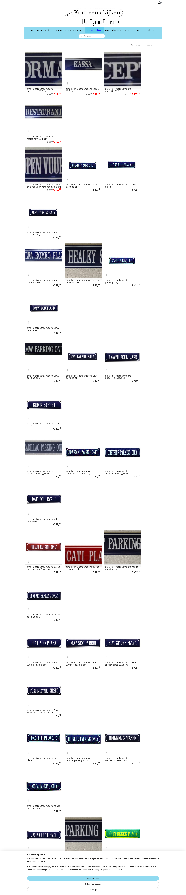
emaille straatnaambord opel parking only (74, 644)
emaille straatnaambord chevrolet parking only (74, 257)
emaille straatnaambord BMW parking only (40, 214)
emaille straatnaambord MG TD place (74, 558)
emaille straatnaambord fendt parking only (108, 300)
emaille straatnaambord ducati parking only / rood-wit (41, 299)
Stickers (141, 30)
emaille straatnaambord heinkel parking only (74, 386)
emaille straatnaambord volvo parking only (74, 773)
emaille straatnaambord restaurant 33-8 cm (143, 85)
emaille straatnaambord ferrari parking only (143, 300)
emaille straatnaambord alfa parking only (143, 128)
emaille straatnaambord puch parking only (40, 687)
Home (32, 30)
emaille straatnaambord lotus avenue (40, 515)
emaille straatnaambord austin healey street (74, 171)
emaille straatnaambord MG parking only (40, 558)
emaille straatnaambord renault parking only (108, 687)
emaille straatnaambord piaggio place (108, 644)
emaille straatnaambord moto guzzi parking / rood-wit (41, 600)
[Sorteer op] (150, 45)
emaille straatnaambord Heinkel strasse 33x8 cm (108, 386)
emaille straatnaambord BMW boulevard (143, 171)
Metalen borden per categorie (69, 30)
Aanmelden (86, 864)
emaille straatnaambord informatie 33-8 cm (40, 85)
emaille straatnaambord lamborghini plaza (74, 472)
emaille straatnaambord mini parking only (143, 558)
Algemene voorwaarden (65, 849)
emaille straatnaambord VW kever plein (143, 773)
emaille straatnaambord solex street (40, 730)
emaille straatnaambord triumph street (40, 773)
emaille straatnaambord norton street (143, 601)
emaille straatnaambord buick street (143, 214)
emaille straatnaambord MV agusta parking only (108, 601)
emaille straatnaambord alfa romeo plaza (40, 171)
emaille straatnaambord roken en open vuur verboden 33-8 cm (40, 127)
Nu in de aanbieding (63, 864)
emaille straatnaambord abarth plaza (108, 128)
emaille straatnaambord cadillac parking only (40, 257)
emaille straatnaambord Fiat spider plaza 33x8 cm (109, 343)
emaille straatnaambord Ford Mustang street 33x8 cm (144, 342)
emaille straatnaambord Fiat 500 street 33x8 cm (74, 343)
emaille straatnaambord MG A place (108, 515)
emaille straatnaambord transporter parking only (108, 730)
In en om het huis (94, 30)
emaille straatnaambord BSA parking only (74, 214)
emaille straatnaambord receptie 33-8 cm (108, 85)
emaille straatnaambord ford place (40, 386)
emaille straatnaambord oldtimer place (40, 644)
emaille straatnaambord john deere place (108, 429)
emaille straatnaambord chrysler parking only (108, 257)
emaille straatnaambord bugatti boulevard (108, 214)
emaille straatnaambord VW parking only (40, 816)
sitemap (84, 890)
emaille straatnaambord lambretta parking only (108, 472)
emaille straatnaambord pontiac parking (143, 644)
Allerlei (152, 30)
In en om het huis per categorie (120, 30)
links (55, 859)
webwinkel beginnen (99, 890)
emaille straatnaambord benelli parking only (108, 171)
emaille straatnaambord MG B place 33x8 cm (143, 515)
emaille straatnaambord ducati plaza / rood (74, 300)
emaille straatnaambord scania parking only (143, 687)
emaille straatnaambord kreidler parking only (40, 472)
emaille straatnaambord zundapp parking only (74, 816)
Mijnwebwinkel (121, 890)
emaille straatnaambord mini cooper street (108, 558)
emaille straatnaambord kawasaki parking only (143, 429)
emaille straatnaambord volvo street (108, 773)
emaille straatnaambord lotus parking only (74, 515)
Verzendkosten (60, 845)
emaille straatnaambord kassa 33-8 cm (74, 85)
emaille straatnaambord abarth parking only (74, 128)
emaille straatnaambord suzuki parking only (74, 730)
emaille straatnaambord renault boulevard (74, 687)
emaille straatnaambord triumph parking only (143, 730)
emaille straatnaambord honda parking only (143, 386)
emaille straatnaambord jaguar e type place (40, 429)
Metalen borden (45, 30)
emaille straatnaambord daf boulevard (143, 257)
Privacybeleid (59, 854)
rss (90, 890)
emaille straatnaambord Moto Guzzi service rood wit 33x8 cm (74, 600)
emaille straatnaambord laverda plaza (143, 472)
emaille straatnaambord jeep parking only (74, 429)
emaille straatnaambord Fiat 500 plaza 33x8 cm (40, 343)
